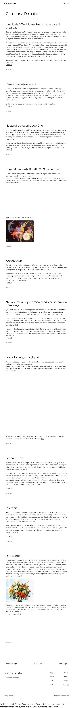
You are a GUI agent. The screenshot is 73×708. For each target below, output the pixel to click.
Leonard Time (15, 458)
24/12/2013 (9, 287)
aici (42, 439)
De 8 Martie (13, 555)
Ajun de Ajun (14, 260)
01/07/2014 (9, 111)
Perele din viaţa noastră (21, 84)
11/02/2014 (9, 246)
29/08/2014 (9, 69)
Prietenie (11, 508)
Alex (22, 180)
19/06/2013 (9, 541)
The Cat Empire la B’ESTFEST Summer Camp (34, 169)
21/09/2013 (9, 493)
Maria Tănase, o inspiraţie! (23, 357)
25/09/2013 (9, 443)
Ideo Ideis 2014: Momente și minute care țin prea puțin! (33, 26)
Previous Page (10, 663)
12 (41, 663)
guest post (29, 47)
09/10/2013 (9, 343)
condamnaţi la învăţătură (53, 132)
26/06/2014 (9, 155)
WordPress (66, 696)
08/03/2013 (9, 642)
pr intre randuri (10, 3)
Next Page (64, 663)
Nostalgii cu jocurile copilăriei (25, 125)
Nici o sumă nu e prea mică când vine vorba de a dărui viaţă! (36, 303)
